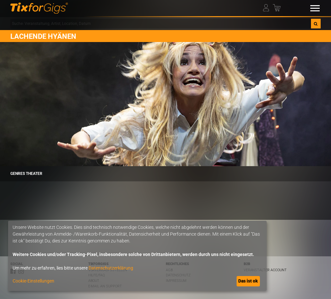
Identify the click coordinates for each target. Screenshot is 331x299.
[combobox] (160, 23)
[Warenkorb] (277, 7)
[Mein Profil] (267, 7)
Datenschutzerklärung (111, 268)
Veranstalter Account (265, 270)
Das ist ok (248, 280)
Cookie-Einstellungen (33, 280)
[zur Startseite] (39, 8)
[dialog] (137, 256)
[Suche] (316, 23)
